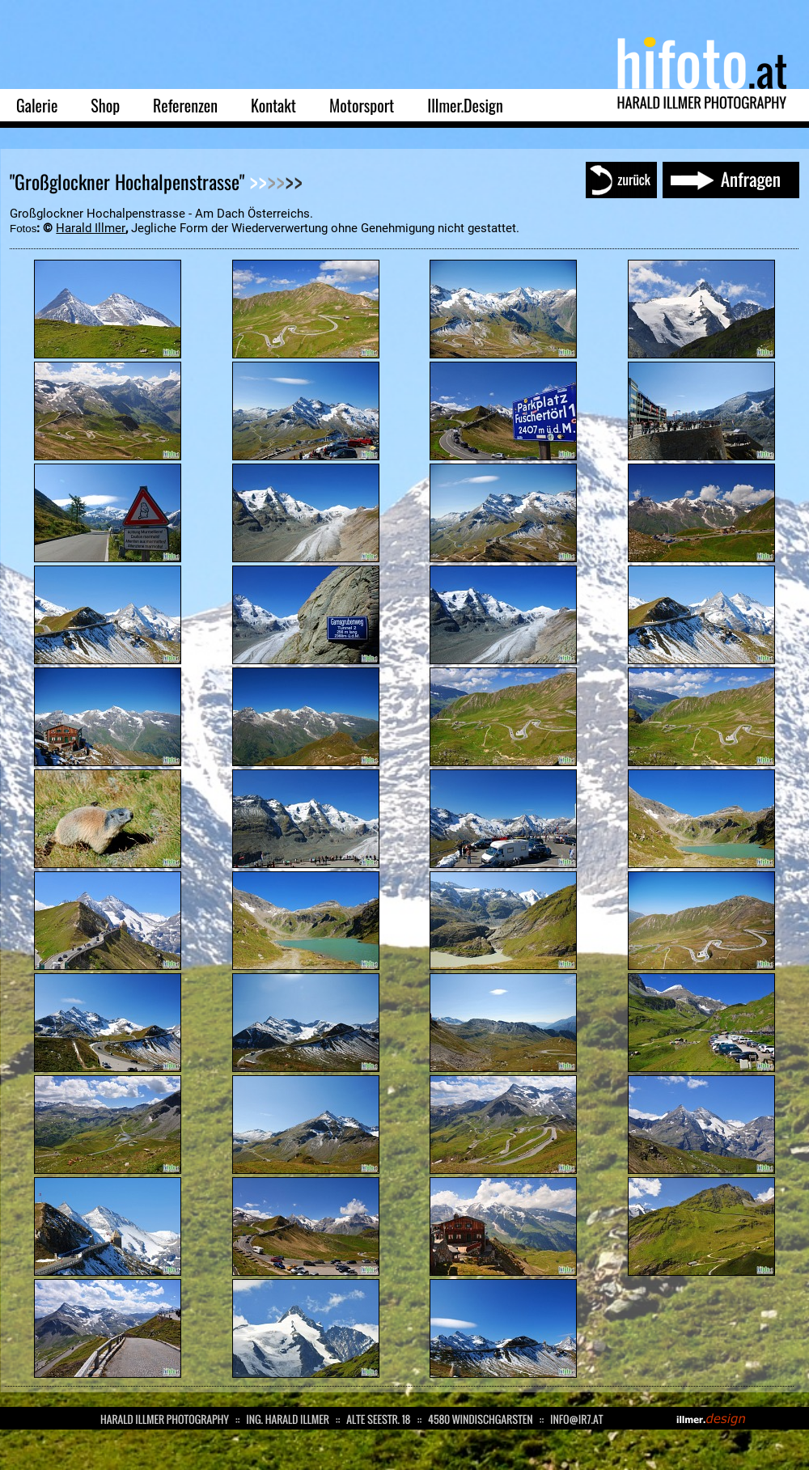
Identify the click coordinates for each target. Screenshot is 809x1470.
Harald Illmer (90, 228)
